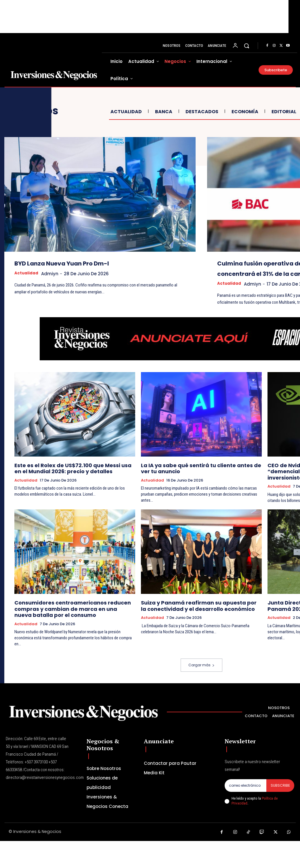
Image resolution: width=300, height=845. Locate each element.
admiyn (53, 274)
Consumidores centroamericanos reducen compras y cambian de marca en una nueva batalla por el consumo (74, 615)
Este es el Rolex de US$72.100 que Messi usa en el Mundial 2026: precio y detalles (69, 478)
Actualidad (125, 111)
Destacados (201, 111)
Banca (163, 111)
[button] (246, 46)
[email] (245, 791)
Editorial (283, 111)
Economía (244, 111)
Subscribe (280, 790)
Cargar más (201, 670)
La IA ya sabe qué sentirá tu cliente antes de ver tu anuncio (199, 478)
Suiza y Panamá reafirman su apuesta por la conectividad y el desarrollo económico (192, 613)
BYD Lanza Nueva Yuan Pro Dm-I (86, 263)
